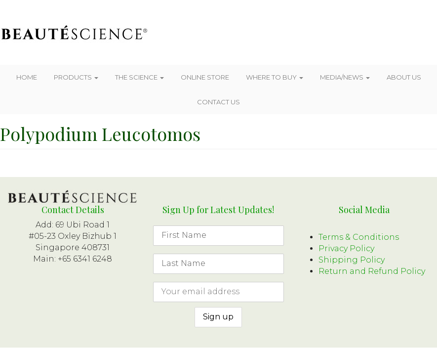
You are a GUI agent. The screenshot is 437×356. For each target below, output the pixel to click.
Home (26, 77)
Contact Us (218, 102)
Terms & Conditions (358, 237)
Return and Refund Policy (371, 271)
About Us (404, 77)
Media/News (345, 77)
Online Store (205, 77)
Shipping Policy (351, 260)
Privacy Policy (346, 248)
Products (76, 77)
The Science (139, 77)
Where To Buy (274, 77)
